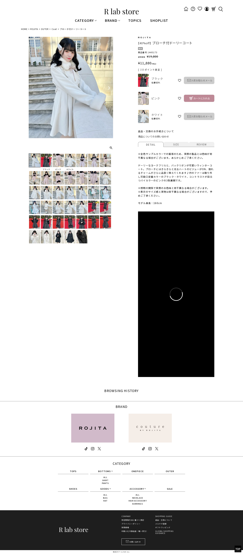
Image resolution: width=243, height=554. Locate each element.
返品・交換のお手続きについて (156, 131)
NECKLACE (137, 497)
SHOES (73, 489)
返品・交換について (163, 520)
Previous (32, 88)
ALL (105, 477)
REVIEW (202, 144)
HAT (105, 500)
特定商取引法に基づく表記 (133, 520)
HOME (24, 29)
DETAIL (150, 144)
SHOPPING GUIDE (163, 516)
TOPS (73, 471)
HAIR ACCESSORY (138, 500)
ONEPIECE (137, 471)
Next (109, 88)
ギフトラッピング (162, 527)
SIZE (176, 144)
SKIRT (105, 480)
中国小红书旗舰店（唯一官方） (135, 531)
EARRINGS (137, 503)
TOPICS (134, 20)
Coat (54, 29)
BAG (105, 497)
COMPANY (126, 516)
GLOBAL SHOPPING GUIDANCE (164, 532)
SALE (170, 489)
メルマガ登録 (161, 524)
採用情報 (125, 527)
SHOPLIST (159, 20)
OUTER (45, 29)
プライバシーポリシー (131, 524)
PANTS (105, 483)
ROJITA (34, 29)
